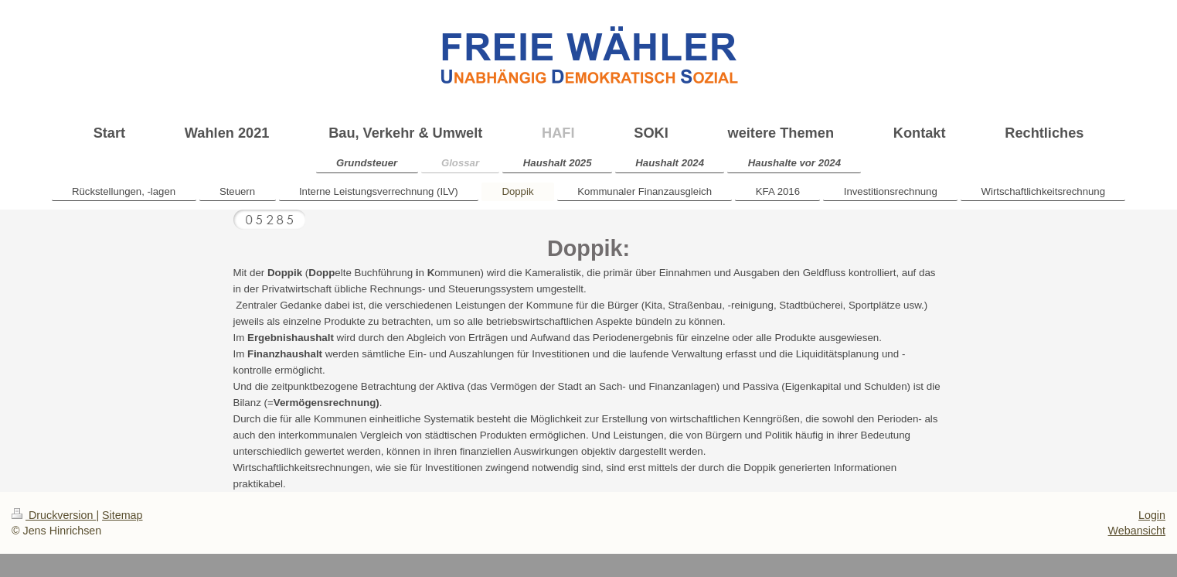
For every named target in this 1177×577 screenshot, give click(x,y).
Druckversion (54, 515)
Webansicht (1136, 530)
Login (1151, 515)
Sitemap (122, 515)
